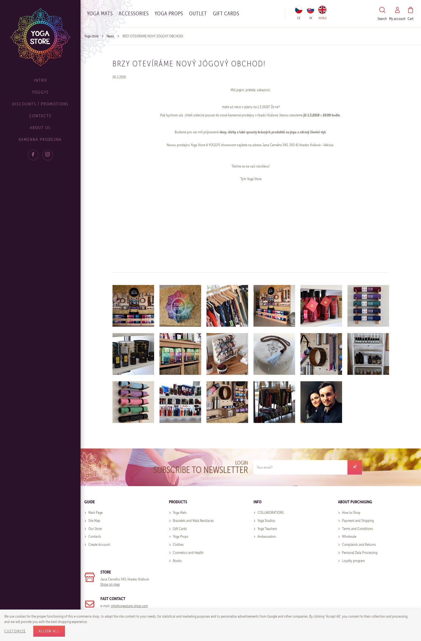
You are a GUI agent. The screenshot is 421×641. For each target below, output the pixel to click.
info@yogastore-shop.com (129, 606)
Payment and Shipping (358, 520)
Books (177, 560)
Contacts (40, 115)
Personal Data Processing (359, 552)
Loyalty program (353, 560)
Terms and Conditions (357, 528)
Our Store (95, 528)
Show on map (110, 584)
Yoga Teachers (267, 528)
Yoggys (40, 92)
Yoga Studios (266, 520)
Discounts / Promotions (40, 103)
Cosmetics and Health (188, 552)
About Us (40, 127)
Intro (40, 80)
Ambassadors (266, 536)
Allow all (49, 631)
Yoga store (91, 36)
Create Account (99, 544)
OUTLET (198, 13)
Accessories (134, 13)
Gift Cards (180, 528)
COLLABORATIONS (270, 512)
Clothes (178, 544)
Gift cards (226, 13)
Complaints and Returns (359, 544)
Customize (15, 631)
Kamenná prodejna (40, 139)
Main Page (95, 512)
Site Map (94, 520)
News (110, 36)
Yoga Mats (100, 13)
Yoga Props (169, 13)
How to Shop (351, 512)
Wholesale (349, 536)
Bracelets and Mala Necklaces (193, 520)
